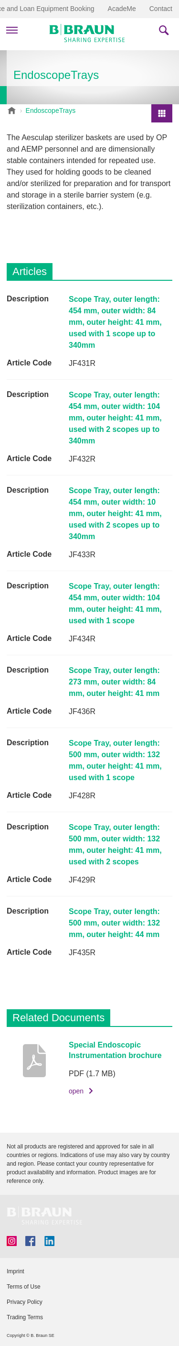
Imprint (15, 1271)
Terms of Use (24, 1286)
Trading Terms (25, 1317)
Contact (160, 8)
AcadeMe (122, 8)
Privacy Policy (24, 1302)
